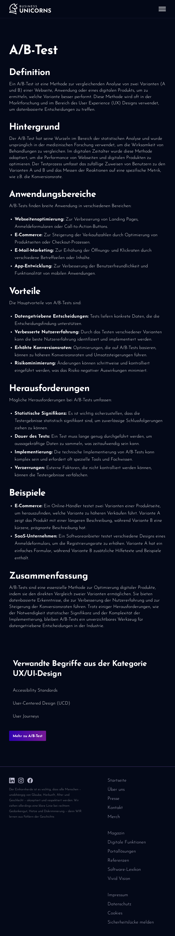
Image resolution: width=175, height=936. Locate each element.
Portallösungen (122, 851)
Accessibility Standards (35, 690)
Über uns (116, 789)
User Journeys (26, 716)
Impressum (118, 895)
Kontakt (115, 808)
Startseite (117, 780)
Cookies (115, 913)
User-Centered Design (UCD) (41, 703)
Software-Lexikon (124, 869)
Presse (113, 798)
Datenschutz (119, 904)
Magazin (116, 833)
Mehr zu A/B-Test (27, 736)
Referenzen (118, 860)
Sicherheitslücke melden (131, 922)
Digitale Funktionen (127, 842)
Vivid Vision (119, 878)
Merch (114, 817)
